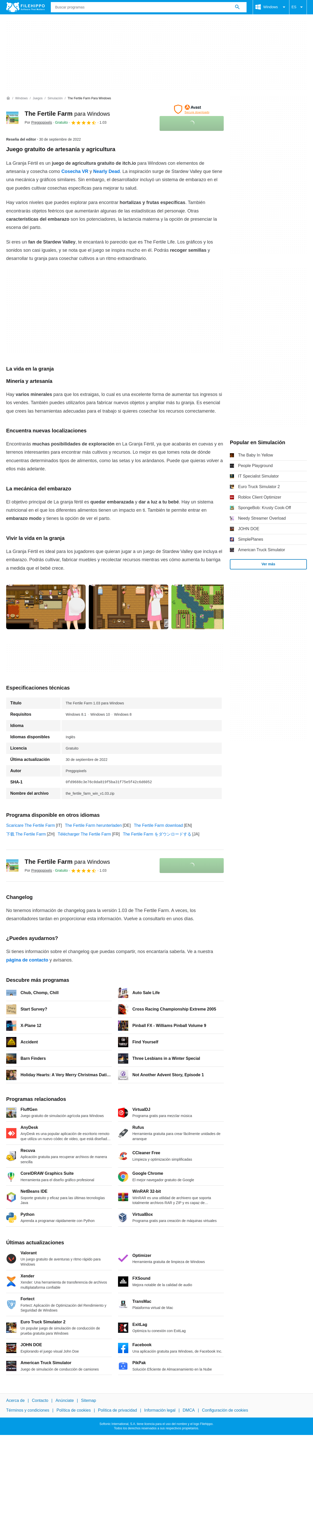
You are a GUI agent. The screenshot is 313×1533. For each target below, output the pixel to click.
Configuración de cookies (225, 1410)
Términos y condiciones (27, 1410)
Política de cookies (73, 1410)
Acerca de (15, 1400)
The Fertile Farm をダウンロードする (157, 834)
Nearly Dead (106, 171)
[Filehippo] (25, 7)
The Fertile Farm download (158, 825)
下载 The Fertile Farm (26, 834)
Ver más (268, 564)
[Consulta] (149, 7)
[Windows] (21, 98)
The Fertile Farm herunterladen (93, 825)
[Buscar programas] (237, 7)
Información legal (159, 1410)
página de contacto (27, 960)
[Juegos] (38, 98)
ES (298, 7)
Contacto (40, 1400)
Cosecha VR (74, 171)
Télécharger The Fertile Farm (84, 834)
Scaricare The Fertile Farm (30, 825)
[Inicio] (8, 98)
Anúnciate (64, 1400)
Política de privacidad (117, 1410)
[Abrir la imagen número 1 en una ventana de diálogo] (128, 607)
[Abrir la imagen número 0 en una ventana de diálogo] (46, 607)
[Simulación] (55, 98)
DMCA (189, 1410)
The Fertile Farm (67, 113)
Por (38, 122)
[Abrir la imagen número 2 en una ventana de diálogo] (211, 607)
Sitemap (88, 1400)
